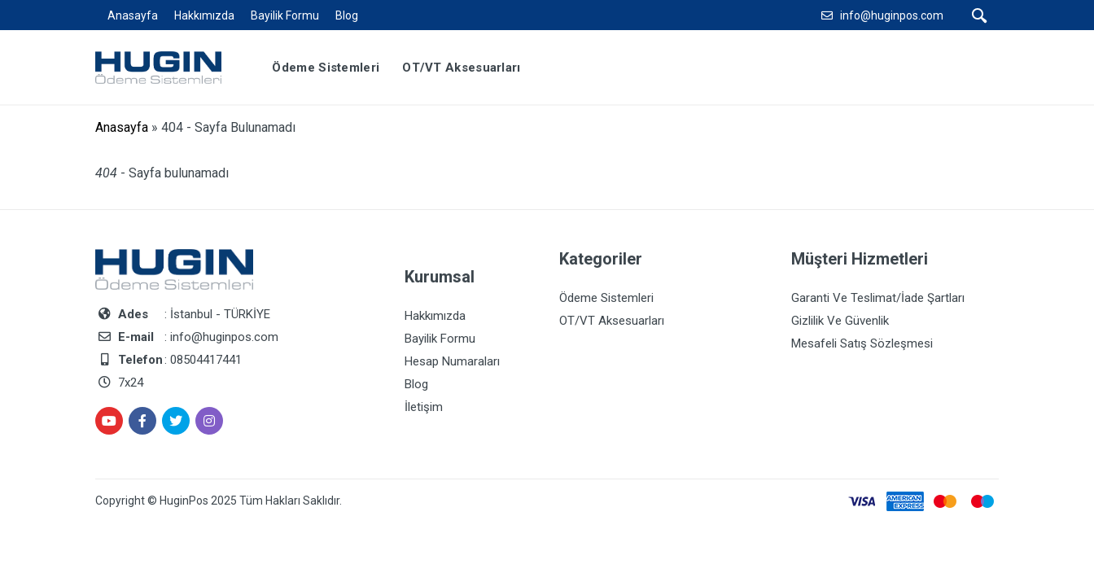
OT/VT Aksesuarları (611, 320)
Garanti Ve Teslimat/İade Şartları (878, 298)
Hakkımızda (204, 15)
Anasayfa (132, 15)
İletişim (424, 407)
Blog (346, 15)
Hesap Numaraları (452, 361)
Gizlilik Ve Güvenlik (840, 320)
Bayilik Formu (285, 15)
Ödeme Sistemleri (606, 298)
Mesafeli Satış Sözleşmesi (862, 343)
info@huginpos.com (891, 15)
